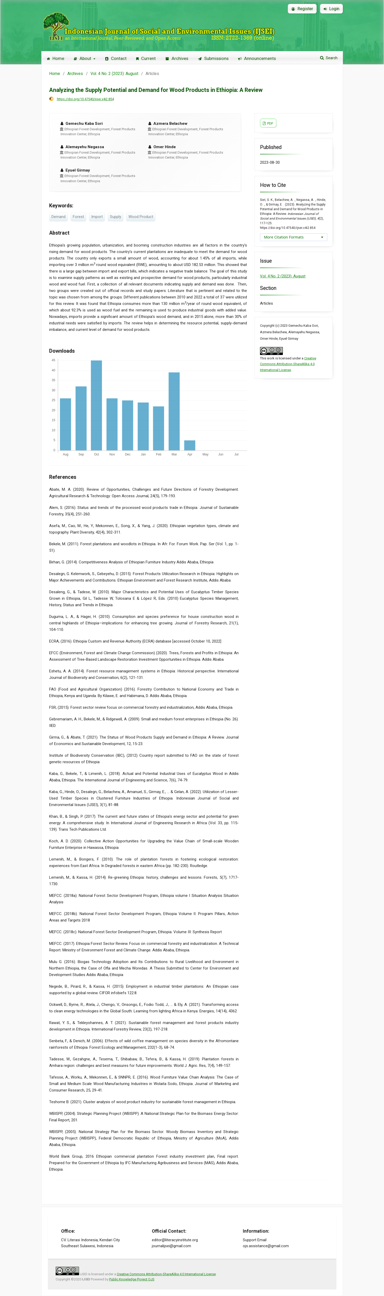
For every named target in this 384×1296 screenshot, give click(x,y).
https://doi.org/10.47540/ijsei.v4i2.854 (85, 99)
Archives (177, 58)
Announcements (257, 58)
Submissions (213, 58)
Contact (116, 58)
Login (331, 8)
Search (331, 58)
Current (146, 58)
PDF (269, 123)
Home (55, 58)
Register (302, 8)
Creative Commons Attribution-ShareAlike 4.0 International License (288, 364)
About (83, 58)
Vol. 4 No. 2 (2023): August (114, 73)
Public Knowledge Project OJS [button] (131, 1279)
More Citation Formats (284, 237)
